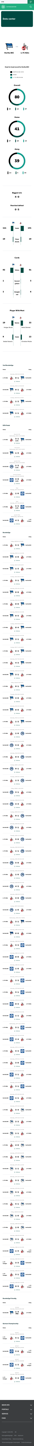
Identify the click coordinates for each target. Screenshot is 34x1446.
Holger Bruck (8, 327)
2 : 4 (17, 804)
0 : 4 (17, 627)
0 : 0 (17, 592)
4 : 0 (17, 1145)
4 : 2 (17, 520)
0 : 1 (17, 378)
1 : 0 (17, 493)
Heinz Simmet (25, 327)
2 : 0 (17, 480)
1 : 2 (17, 401)
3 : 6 (17, 1351)
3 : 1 (17, 580)
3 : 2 (17, 945)
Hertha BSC (28, 378)
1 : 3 (17, 453)
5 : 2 (17, 545)
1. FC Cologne (29, 520)
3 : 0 (17, 745)
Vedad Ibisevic (8, 341)
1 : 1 (17, 413)
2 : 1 (17, 440)
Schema (17, 381)
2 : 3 (17, 1263)
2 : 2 (17, 980)
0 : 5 (17, 616)
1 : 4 (17, 1313)
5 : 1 (17, 1204)
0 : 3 (17, 757)
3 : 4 (17, 1110)
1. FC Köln (5, 378)
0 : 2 (17, 651)
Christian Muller (26, 341)
